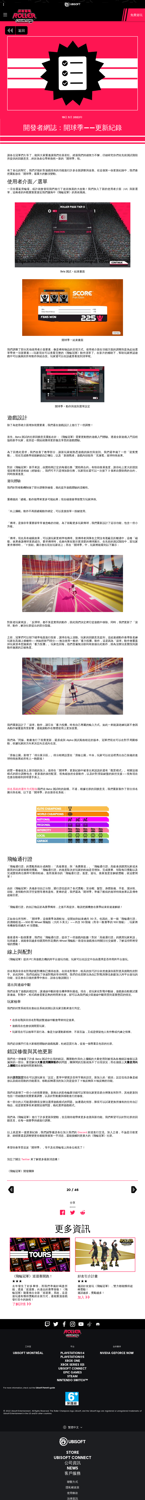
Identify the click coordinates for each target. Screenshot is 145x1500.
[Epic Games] (72, 1372)
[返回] (16, 30)
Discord (82, 1132)
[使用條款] (72, 1493)
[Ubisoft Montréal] (28, 1353)
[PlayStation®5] (72, 1356)
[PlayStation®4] (72, 1353)
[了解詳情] (22, 1303)
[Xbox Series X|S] (72, 1364)
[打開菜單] (5, 14)
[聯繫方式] (72, 1482)
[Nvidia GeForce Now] (117, 1353)
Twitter (25, 1159)
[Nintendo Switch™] (72, 1380)
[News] (72, 1468)
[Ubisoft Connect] (72, 1457)
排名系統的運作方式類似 (22, 788)
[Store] (72, 1452)
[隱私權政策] (72, 1487)
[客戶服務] (72, 1473)
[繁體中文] (72, 1427)
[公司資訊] (72, 1463)
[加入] (84, 1297)
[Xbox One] (72, 1360)
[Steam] (72, 1376)
